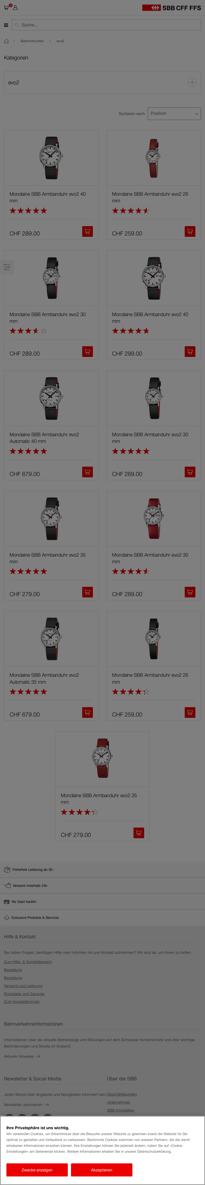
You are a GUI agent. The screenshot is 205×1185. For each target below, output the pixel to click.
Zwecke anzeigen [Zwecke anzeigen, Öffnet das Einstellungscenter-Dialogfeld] (37, 1170)
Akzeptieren (101, 1170)
